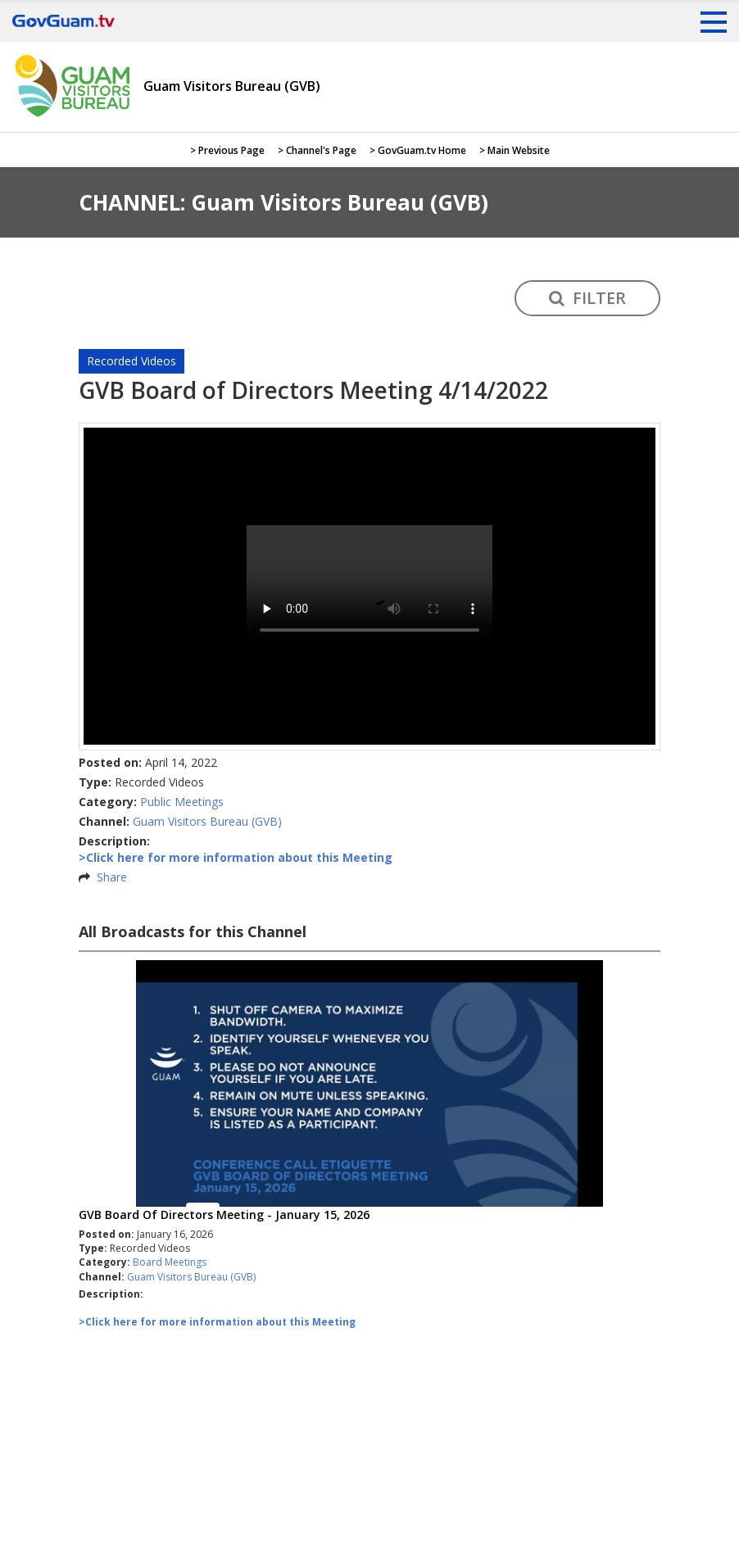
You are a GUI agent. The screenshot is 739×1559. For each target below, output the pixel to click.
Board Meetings (169, 1262)
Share (112, 877)
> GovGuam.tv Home (418, 150)
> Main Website (514, 150)
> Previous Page (227, 150)
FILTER (587, 298)
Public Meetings (182, 801)
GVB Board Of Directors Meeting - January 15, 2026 (224, 1214)
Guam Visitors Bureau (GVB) (207, 821)
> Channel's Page (317, 150)
